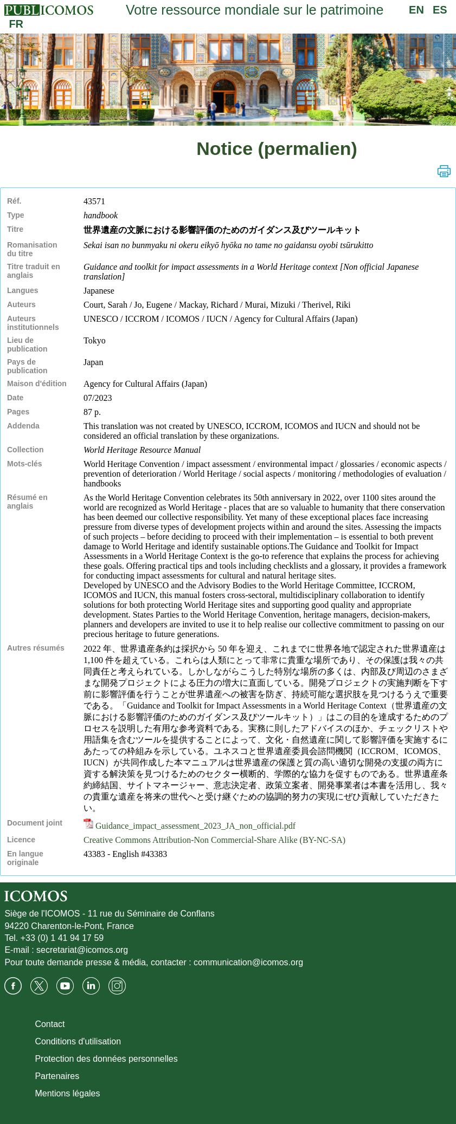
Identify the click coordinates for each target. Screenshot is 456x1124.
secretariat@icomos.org (82, 949)
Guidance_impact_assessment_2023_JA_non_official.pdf (190, 825)
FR (16, 24)
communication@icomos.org (248, 962)
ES (440, 10)
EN (416, 10)
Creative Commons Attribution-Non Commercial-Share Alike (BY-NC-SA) (214, 839)
